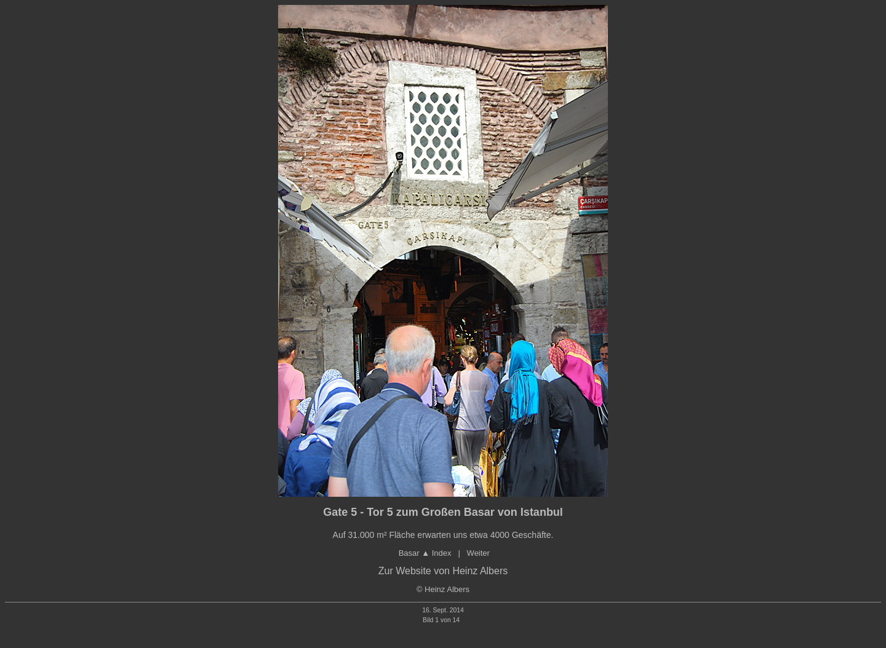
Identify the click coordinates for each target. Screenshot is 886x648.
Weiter (478, 553)
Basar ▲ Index (425, 553)
